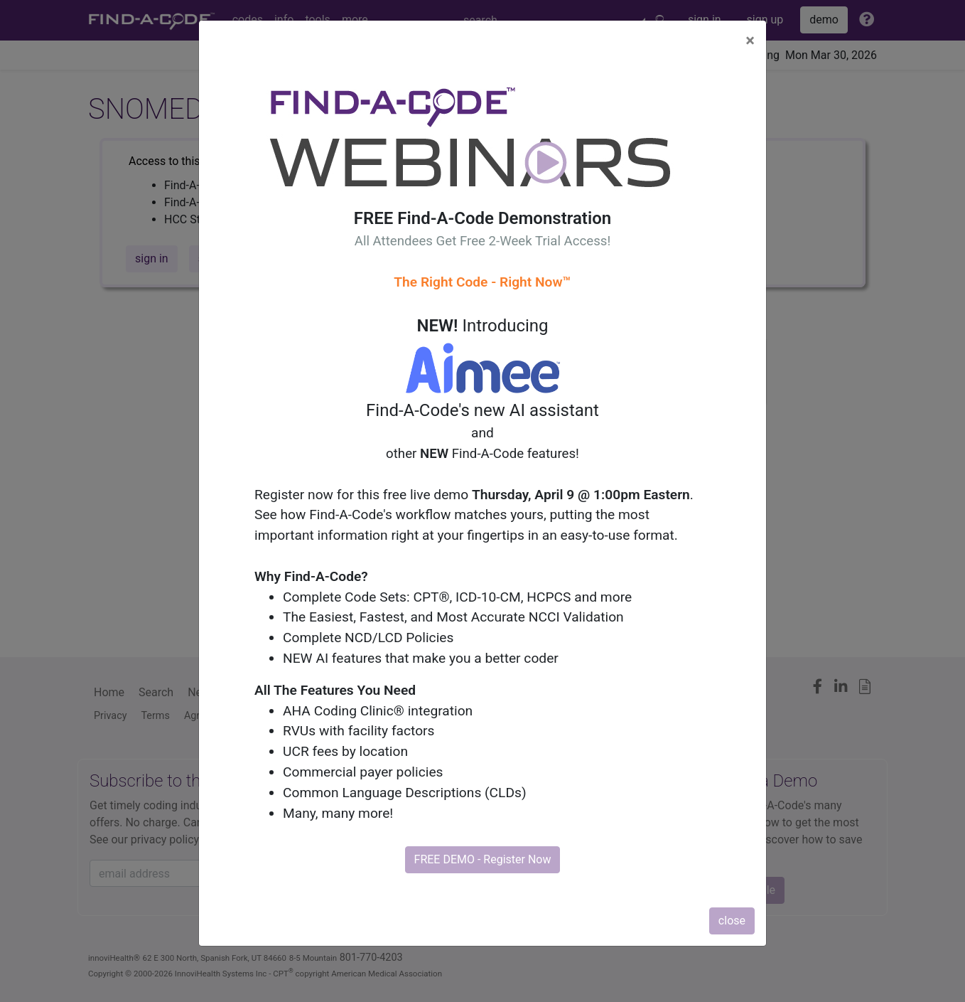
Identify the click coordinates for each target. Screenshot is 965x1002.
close (731, 920)
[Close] (750, 40)
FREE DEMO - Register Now (482, 859)
